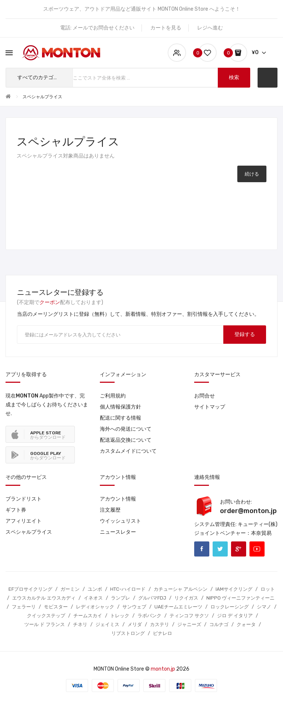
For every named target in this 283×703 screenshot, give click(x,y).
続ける (252, 174)
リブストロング (128, 633)
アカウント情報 (118, 499)
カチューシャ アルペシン (180, 589)
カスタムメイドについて (128, 451)
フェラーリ (24, 607)
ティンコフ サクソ (189, 615)
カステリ (159, 624)
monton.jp (163, 669)
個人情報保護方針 (120, 407)
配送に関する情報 (120, 418)
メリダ (134, 624)
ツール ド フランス (44, 624)
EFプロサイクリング (30, 589)
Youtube (257, 549)
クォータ (246, 624)
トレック (119, 615)
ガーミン (70, 589)
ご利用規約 (113, 396)
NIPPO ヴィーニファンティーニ (240, 598)
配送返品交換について (125, 440)
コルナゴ (218, 624)
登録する (244, 334)
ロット (268, 589)
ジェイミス (107, 624)
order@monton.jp (248, 511)
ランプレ (120, 598)
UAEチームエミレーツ (178, 607)
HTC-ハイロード (128, 589)
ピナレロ (162, 633)
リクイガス (186, 598)
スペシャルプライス (42, 96)
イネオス (93, 598)
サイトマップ (209, 407)
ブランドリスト (24, 499)
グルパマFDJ (152, 598)
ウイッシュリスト (120, 521)
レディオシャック (95, 607)
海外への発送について (125, 429)
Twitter (220, 549)
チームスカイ (87, 615)
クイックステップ (46, 615)
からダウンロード (48, 435)
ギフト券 (16, 510)
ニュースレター (118, 532)
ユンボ (95, 589)
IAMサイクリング (234, 589)
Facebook (201, 549)
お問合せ (204, 396)
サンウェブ (134, 607)
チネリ (80, 624)
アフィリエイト (24, 521)
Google (238, 549)
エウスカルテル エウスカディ (44, 598)
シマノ (264, 607)
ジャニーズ (189, 624)
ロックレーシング (229, 607)
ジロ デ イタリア (235, 615)
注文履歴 (110, 510)
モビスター (56, 607)
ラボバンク (149, 615)
